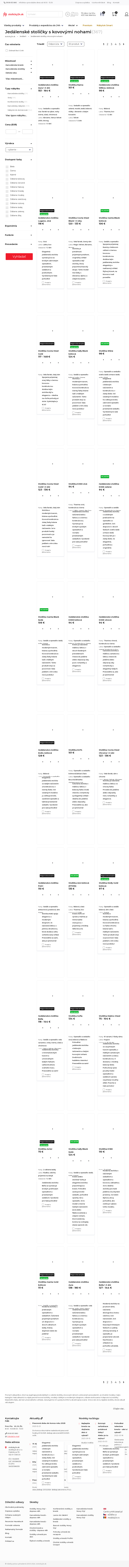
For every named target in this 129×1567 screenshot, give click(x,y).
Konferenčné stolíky (16, 102)
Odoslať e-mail (13, 1436)
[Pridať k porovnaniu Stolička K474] (73, 932)
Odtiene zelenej (15, 212)
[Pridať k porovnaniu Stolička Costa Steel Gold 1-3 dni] (43, 678)
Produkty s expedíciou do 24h (44, 25)
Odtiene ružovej (15, 203)
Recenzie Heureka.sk (14, 1521)
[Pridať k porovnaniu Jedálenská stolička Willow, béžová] (104, 281)
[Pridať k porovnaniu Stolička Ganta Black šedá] (43, 812)
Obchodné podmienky (14, 1507)
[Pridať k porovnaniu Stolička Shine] (104, 552)
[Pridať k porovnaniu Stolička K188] (104, 1350)
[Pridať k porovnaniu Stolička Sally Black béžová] (73, 545)
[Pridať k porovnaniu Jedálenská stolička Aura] (73, 1477)
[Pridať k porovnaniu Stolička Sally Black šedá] (73, 1344)
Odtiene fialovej (15, 187)
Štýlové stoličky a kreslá (40, 1541)
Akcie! (71, 25)
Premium (87, 25)
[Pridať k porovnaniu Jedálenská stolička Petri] (43, 1075)
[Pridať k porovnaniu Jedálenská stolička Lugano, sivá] (43, 408)
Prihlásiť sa (9, 1541)
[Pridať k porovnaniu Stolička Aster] (43, 1338)
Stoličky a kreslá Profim (63, 1538)
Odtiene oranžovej (16, 199)
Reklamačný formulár (14, 1529)
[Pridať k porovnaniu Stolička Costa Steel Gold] (43, 550)
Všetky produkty (12, 25)
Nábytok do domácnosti (18, 110)
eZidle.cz (110, 1514)
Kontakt (116, 3)
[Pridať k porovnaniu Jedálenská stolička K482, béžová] (43, 945)
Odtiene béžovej (15, 179)
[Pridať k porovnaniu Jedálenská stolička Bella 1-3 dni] (104, 1471)
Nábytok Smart (105, 25)
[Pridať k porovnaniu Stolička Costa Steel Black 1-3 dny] (73, 412)
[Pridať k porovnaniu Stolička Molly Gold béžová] (104, 1090)
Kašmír (11, 175)
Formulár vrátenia (12, 1525)
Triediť (40, 44)
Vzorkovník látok (98, 3)
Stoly (10, 98)
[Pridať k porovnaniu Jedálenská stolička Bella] (43, 1205)
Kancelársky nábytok (16, 106)
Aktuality (36, 1418)
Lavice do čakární (60, 1515)
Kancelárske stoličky (15, 69)
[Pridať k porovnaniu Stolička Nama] (73, 282)
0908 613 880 (10, 3)
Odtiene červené (15, 183)
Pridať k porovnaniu (46, 283)
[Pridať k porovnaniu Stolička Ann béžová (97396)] (73, 1067)
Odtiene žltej (13, 216)
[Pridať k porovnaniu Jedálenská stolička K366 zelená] (104, 678)
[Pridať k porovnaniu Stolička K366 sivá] (73, 669)
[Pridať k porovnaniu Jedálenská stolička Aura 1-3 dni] (43, 282)
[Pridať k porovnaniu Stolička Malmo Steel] (104, 1211)
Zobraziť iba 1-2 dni (15, 50)
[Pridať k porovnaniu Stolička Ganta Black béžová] (104, 418)
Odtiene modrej (15, 195)
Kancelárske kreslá (14, 65)
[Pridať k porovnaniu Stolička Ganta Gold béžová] (43, 1483)
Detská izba (11, 73)
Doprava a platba (82, 3)
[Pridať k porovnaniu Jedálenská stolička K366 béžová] (73, 812)
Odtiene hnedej (15, 191)
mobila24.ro (111, 1518)
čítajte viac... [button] (119, 1408)
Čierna (11, 171)
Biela (10, 167)
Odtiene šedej (14, 207)
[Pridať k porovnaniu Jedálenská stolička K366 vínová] (104, 802)
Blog (109, 3)
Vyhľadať (19, 256)
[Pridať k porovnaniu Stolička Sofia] (73, 1229)
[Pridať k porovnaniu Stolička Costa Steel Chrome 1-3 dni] (104, 948)
